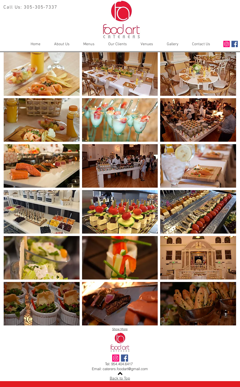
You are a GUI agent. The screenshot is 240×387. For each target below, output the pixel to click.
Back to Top (120, 378)
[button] (42, 74)
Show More (120, 329)
